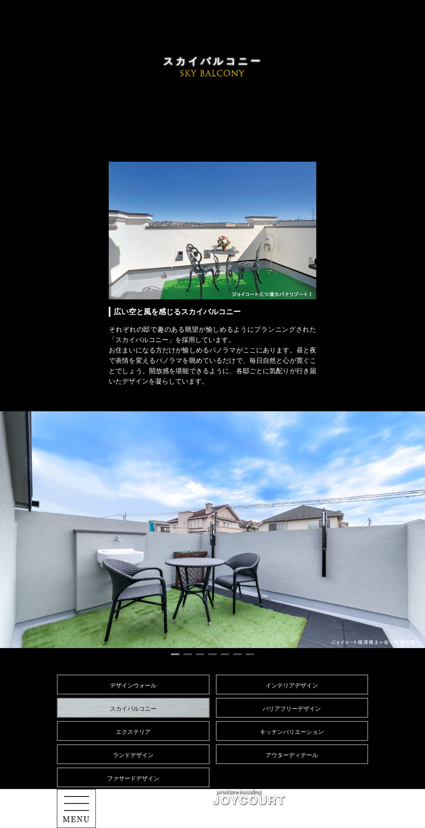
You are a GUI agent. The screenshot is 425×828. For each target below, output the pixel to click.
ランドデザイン (133, 755)
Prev (17, 530)
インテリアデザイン (292, 685)
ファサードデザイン (133, 778)
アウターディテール (292, 755)
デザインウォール (133, 685)
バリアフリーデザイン (292, 708)
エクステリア (133, 731)
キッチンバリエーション (292, 731)
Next (407, 530)
